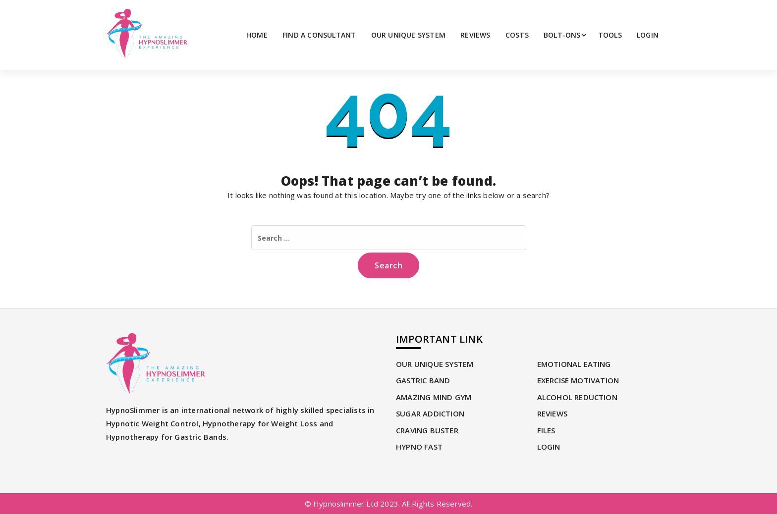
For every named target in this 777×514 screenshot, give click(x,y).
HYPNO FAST (419, 447)
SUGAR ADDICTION (430, 413)
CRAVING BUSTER (427, 430)
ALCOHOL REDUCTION (577, 397)
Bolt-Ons (562, 35)
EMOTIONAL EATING (574, 364)
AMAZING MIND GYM (433, 397)
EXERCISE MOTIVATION (578, 380)
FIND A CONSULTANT (319, 35)
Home (257, 35)
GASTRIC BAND (423, 380)
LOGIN (648, 35)
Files (546, 430)
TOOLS (610, 35)
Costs (517, 35)
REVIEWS (475, 35)
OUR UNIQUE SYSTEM (408, 35)
